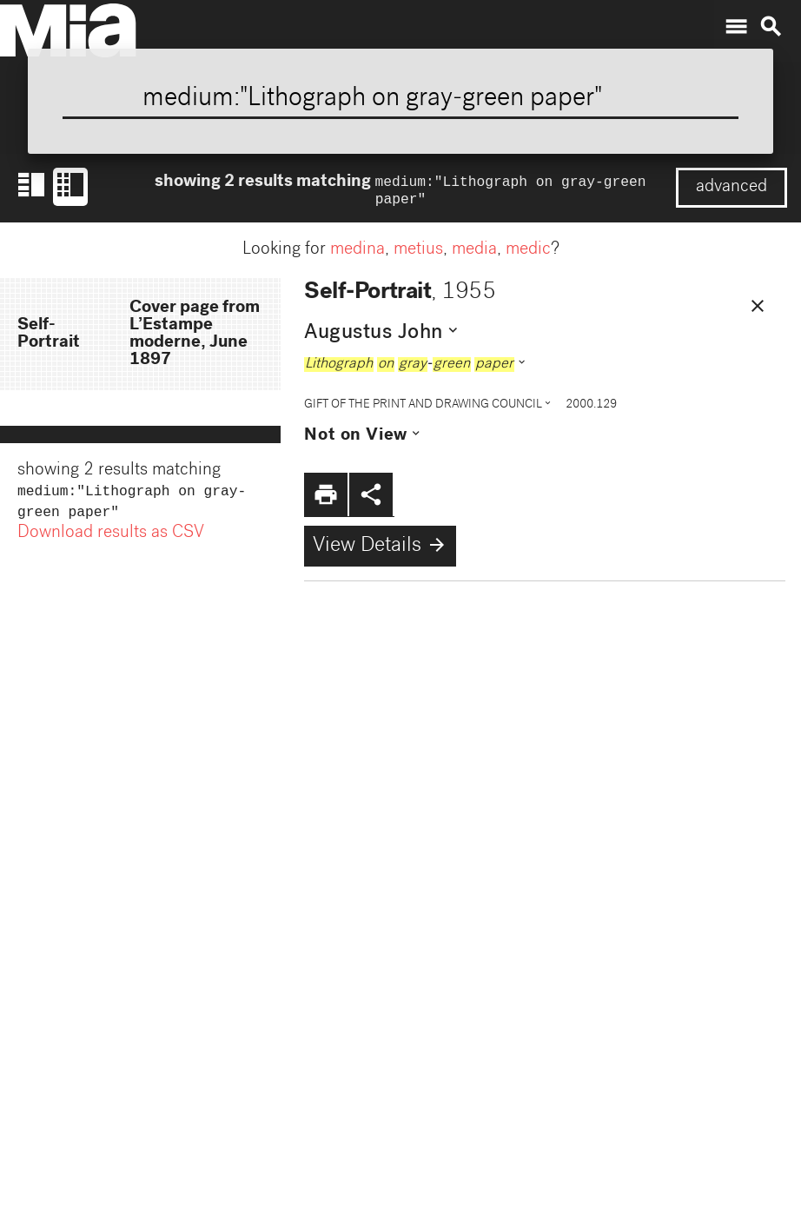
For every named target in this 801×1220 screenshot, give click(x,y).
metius (418, 253)
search (771, 27)
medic (528, 253)
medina (357, 253)
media (474, 253)
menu (736, 27)
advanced (731, 187)
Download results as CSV (110, 540)
